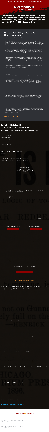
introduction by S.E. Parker (24, 351)
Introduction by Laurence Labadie (27, 336)
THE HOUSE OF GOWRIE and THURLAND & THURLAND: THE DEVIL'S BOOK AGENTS (24, 268)
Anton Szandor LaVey (32, 366)
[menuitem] (10, 1)
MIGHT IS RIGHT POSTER (11, 117)
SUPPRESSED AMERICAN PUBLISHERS (12, 404)
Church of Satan (44, 289)
